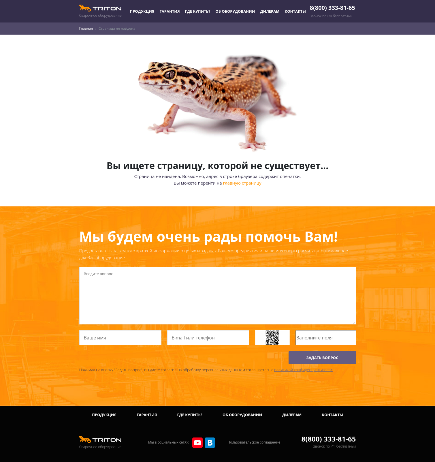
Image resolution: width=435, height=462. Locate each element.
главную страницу (242, 183)
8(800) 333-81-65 (332, 8)
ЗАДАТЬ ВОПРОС (322, 357)
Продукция (142, 11)
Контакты (295, 11)
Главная (86, 28)
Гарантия (169, 11)
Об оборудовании (235, 11)
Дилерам (270, 11)
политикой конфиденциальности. (303, 369)
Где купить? (197, 11)
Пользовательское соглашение (253, 442)
